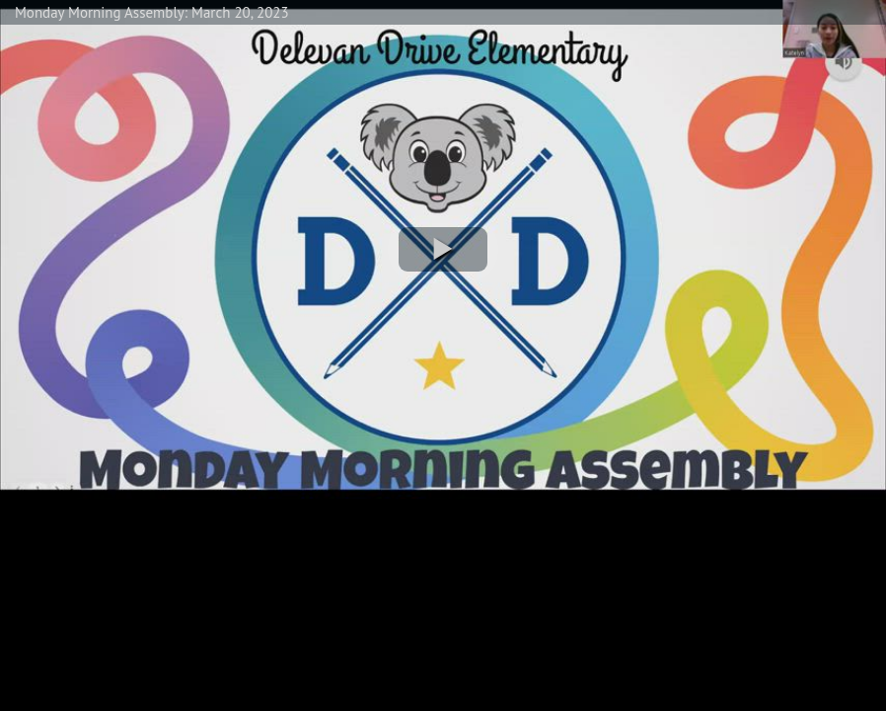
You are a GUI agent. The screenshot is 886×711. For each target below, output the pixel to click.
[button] (443, 249)
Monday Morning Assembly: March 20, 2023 (152, 12)
